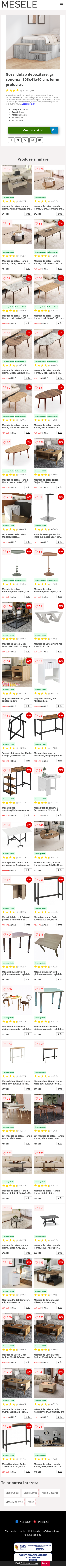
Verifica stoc (40, 130)
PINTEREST (41, 1522)
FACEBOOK (23, 1522)
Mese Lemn (30, 1492)
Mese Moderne (14, 1502)
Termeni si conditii (15, 1531)
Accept (45, 1563)
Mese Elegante (50, 1492)
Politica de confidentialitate (43, 1531)
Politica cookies (32, 1534)
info (28, 213)
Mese (31, 1502)
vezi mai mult (28, 103)
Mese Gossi (12, 1492)
